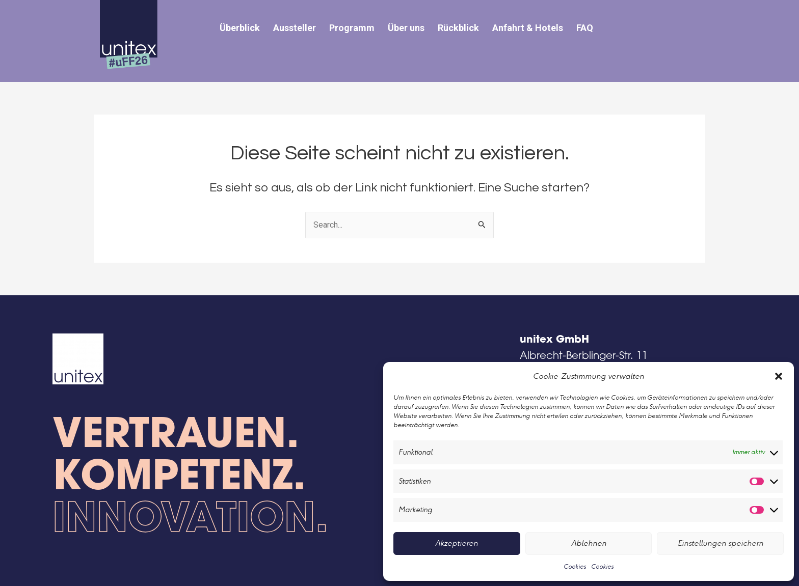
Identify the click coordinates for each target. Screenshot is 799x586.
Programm (352, 27)
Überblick (240, 27)
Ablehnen (588, 543)
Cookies (575, 566)
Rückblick (458, 27)
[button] (779, 376)
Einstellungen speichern (720, 543)
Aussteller (294, 27)
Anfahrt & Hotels (527, 27)
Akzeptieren (456, 543)
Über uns (406, 27)
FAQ (584, 27)
